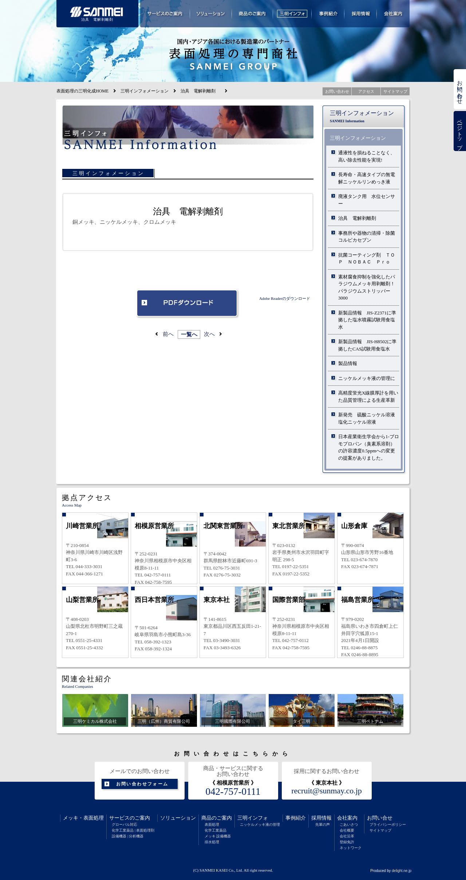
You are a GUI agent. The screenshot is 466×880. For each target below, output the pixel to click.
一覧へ (189, 334)
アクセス (366, 91)
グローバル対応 (124, 824)
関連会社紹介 (87, 679)
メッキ (70, 818)
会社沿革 (347, 836)
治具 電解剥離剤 (359, 218)
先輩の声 (322, 824)
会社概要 (347, 830)
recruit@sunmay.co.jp (326, 791)
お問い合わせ (460, 89)
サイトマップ (380, 830)
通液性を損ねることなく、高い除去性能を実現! (366, 156)
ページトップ (460, 131)
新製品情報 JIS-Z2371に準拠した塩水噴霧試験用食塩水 (367, 320)
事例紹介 (295, 818)
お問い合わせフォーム (142, 783)
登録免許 (347, 842)
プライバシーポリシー (388, 824)
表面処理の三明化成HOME (82, 91)
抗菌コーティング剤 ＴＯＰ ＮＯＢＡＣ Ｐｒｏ (366, 258)
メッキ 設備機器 (218, 836)
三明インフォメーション (145, 91)
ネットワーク (351, 848)
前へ (168, 334)
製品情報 (347, 363)
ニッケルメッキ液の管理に (366, 378)
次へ (209, 334)
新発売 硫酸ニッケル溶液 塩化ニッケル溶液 (368, 418)
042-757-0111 (233, 791)
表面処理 (93, 818)
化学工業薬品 (215, 830)
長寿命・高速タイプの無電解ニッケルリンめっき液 (366, 178)
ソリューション (178, 818)
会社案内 (347, 818)
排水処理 (212, 842)
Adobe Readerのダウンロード (284, 298)
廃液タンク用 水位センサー (366, 200)
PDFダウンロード (188, 303)
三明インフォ (252, 818)
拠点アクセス (87, 497)
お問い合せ (379, 818)
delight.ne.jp (401, 871)
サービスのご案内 (129, 818)
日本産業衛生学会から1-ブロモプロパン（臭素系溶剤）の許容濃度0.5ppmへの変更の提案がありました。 (368, 447)
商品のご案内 (216, 818)
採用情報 (321, 818)
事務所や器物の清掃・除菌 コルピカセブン (366, 236)
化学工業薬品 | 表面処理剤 (133, 830)
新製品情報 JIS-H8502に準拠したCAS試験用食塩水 (367, 345)
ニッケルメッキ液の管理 (260, 824)
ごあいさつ (349, 824)
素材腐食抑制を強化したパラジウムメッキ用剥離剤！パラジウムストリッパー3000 (366, 287)
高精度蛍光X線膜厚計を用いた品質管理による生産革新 (368, 396)
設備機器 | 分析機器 (127, 836)
